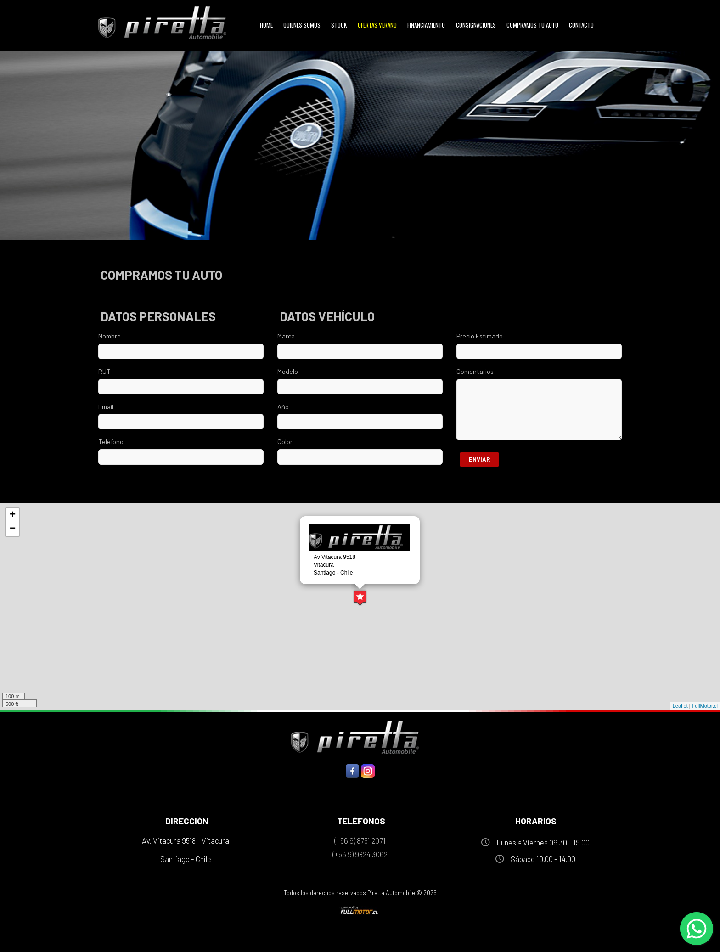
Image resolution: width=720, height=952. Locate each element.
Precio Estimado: (480, 336)
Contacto (581, 24)
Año (283, 407)
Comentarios (475, 371)
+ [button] (13, 515)
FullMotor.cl (705, 706)
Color (284, 441)
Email (105, 407)
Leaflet (680, 706)
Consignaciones (476, 24)
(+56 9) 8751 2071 (360, 840)
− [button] (13, 529)
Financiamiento (426, 24)
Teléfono (111, 441)
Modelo (287, 371)
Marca (286, 336)
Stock (339, 24)
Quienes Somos (302, 24)
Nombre (109, 336)
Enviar (479, 459)
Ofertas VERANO (377, 24)
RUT (104, 371)
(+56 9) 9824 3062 (360, 854)
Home (266, 24)
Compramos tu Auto (532, 24)
